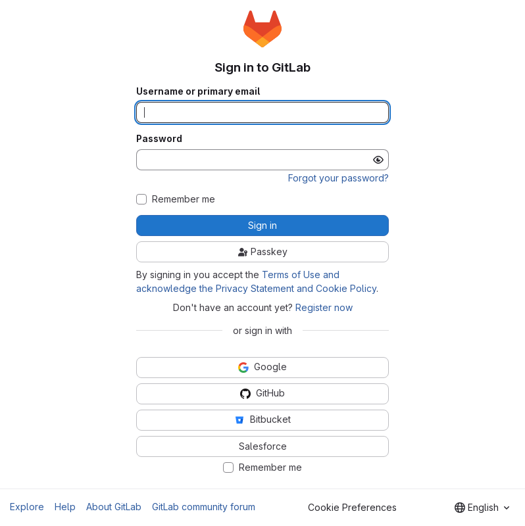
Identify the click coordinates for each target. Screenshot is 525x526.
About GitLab (113, 506)
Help (65, 506)
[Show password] (378, 159)
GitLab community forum (203, 506)
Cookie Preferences (352, 507)
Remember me (183, 199)
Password (159, 138)
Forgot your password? (338, 177)
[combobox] (482, 507)
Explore (27, 506)
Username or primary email (198, 91)
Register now (324, 307)
